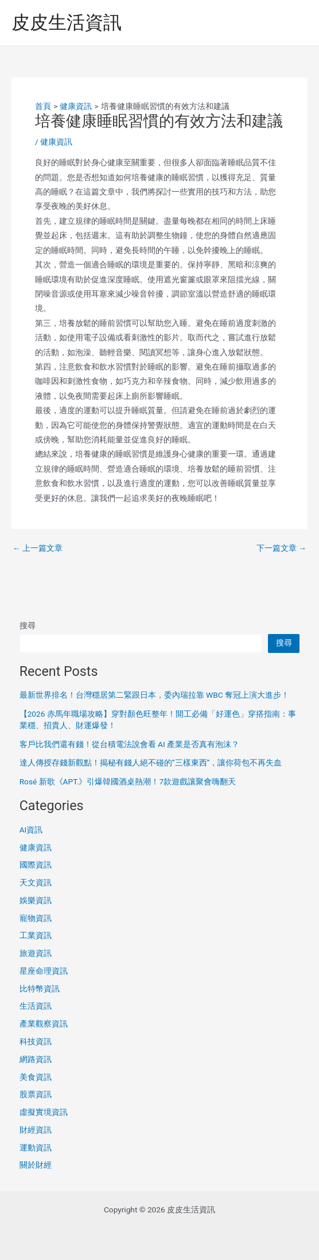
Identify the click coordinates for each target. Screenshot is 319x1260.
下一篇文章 (281, 549)
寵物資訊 (36, 918)
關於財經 (36, 1164)
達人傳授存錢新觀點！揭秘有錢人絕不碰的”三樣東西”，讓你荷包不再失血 (151, 762)
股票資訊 (36, 1094)
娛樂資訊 (36, 900)
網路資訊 (36, 1059)
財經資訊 (36, 1129)
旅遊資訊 (36, 953)
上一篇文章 (38, 549)
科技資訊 (36, 1041)
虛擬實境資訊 (44, 1112)
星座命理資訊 (44, 970)
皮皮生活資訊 (66, 22)
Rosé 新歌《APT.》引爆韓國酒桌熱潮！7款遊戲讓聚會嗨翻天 (128, 781)
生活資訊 (36, 1005)
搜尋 (28, 625)
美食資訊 (36, 1077)
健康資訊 (56, 141)
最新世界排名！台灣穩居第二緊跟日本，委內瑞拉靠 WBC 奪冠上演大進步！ (154, 694)
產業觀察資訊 (44, 1023)
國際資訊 (36, 864)
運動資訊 (36, 1147)
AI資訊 (31, 829)
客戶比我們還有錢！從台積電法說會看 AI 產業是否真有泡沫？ (129, 744)
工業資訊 (36, 935)
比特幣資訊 (40, 988)
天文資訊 (36, 882)
